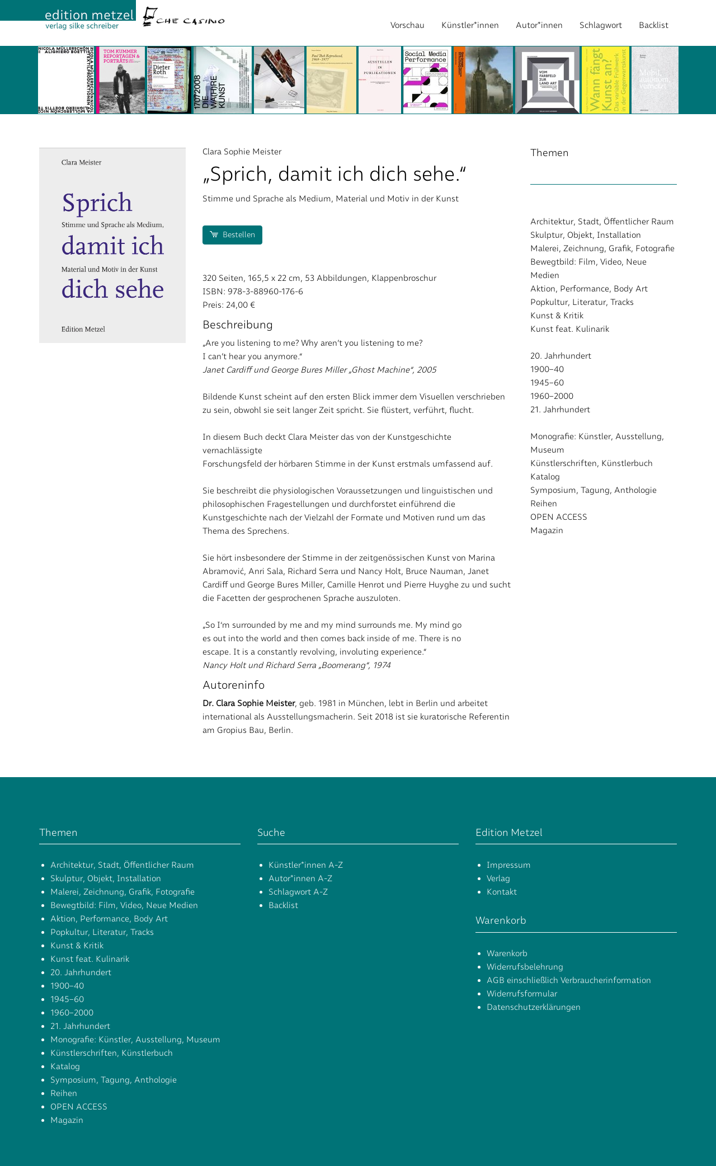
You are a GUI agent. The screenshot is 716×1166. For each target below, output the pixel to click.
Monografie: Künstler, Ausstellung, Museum (135, 1040)
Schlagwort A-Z (298, 892)
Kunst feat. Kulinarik (569, 329)
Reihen (543, 504)
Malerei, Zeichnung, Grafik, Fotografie (602, 248)
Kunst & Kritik (556, 316)
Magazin (546, 530)
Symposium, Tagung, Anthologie (593, 490)
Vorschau (407, 25)
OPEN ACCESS (558, 517)
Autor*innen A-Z (300, 878)
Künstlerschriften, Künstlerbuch (591, 463)
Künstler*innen (470, 25)
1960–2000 (551, 396)
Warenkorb (507, 953)
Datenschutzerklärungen (534, 1007)
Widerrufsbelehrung (525, 967)
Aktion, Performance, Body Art (589, 289)
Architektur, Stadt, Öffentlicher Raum (602, 222)
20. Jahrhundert (560, 356)
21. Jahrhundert (560, 410)
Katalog (545, 477)
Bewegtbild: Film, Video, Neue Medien (124, 905)
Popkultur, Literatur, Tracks (582, 302)
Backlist (653, 25)
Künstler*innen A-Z (305, 865)
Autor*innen (539, 25)
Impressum (509, 865)
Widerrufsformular (522, 994)
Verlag (498, 878)
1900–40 (547, 369)
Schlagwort (601, 25)
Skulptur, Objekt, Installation (585, 235)
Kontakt (502, 892)
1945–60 (547, 383)
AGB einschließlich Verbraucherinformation (569, 980)
